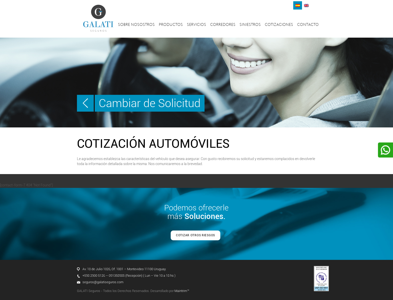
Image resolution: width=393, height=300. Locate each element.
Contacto (308, 25)
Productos (171, 25)
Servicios (196, 25)
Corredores (223, 25)
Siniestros (250, 25)
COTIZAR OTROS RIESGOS (195, 235)
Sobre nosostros (136, 25)
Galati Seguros (98, 18)
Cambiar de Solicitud (150, 103)
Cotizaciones (279, 25)
